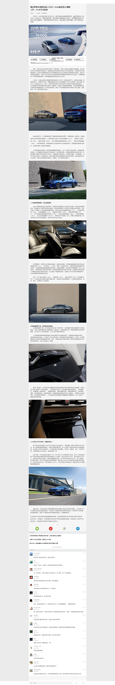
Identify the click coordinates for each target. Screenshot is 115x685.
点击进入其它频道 (57, 547)
